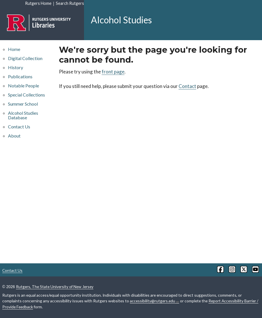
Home (14, 49)
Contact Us (19, 126)
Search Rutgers (70, 3)
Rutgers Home (38, 3)
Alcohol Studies (121, 19)
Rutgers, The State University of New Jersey (54, 286)
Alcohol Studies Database (23, 115)
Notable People (23, 85)
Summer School (23, 103)
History (15, 67)
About (14, 135)
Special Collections (26, 94)
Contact (187, 86)
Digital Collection (25, 58)
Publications (20, 76)
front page (113, 72)
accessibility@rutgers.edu (154, 300)
